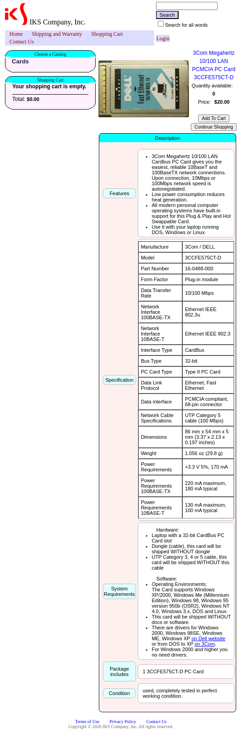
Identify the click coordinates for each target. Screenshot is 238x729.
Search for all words (186, 25)
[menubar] (79, 38)
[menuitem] (16, 34)
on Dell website (209, 638)
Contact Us (22, 41)
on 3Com (204, 644)
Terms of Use (87, 721)
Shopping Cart (107, 34)
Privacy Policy (123, 721)
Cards (20, 61)
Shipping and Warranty (57, 34)
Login (163, 38)
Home (16, 34)
